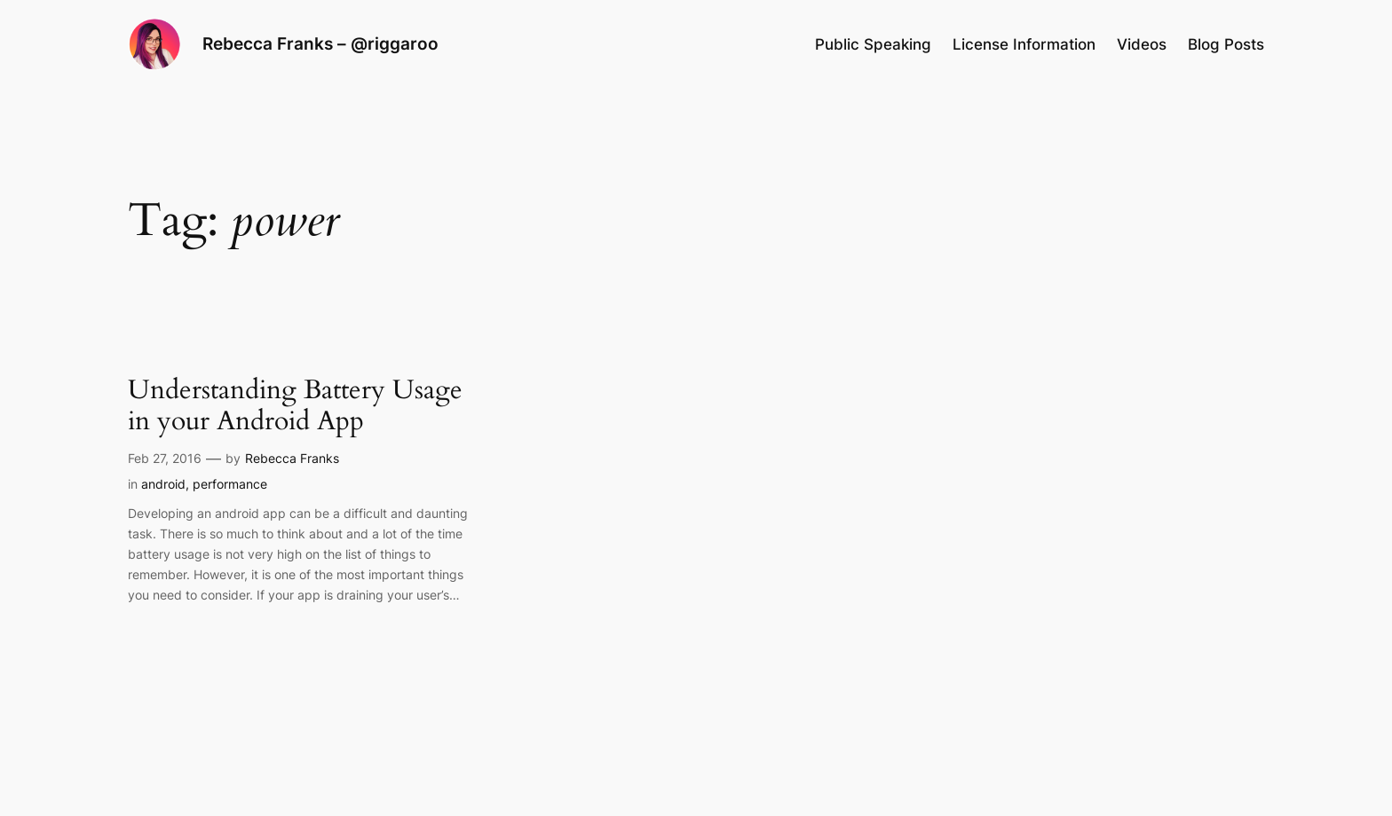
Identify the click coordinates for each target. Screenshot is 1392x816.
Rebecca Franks (292, 458)
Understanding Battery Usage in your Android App (295, 406)
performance (230, 483)
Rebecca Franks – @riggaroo (320, 43)
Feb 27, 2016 (165, 458)
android (163, 483)
